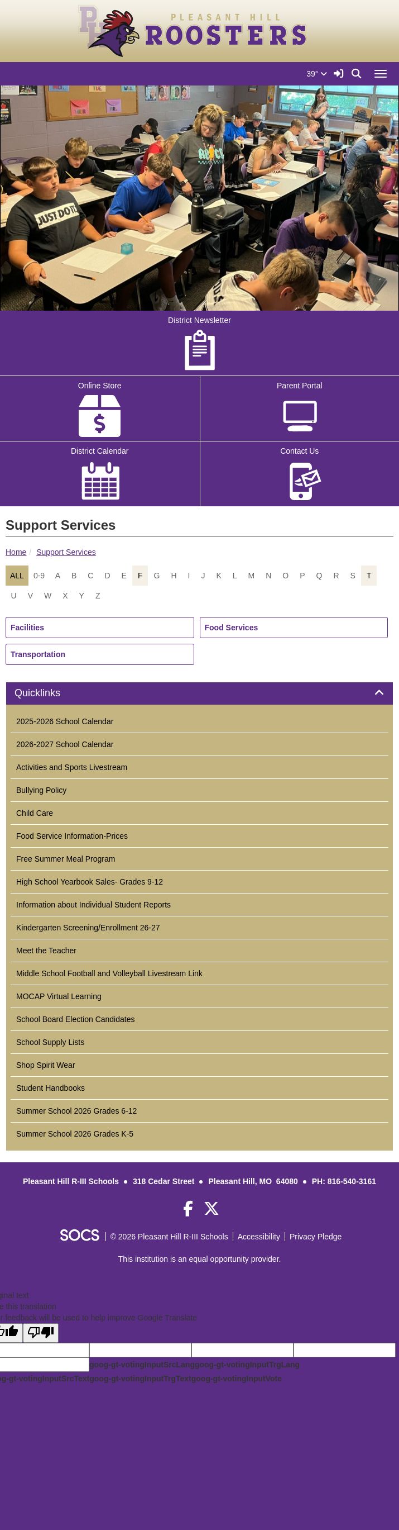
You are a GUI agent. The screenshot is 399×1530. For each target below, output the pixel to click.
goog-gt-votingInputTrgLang (247, 1364)
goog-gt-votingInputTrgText (140, 1378)
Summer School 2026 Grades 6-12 (76, 1110)
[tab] (199, 693)
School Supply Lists (50, 1042)
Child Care (34, 813)
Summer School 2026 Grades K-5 (74, 1133)
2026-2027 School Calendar (64, 744)
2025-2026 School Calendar (64, 721)
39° (316, 73)
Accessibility (259, 1236)
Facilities (27, 627)
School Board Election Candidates (75, 1019)
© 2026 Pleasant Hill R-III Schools (169, 1236)
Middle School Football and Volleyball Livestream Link (109, 973)
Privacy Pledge (316, 1236)
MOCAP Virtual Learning (59, 996)
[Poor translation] (41, 1333)
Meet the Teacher (46, 950)
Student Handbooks (50, 1088)
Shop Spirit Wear (45, 1065)
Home (16, 552)
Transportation (38, 654)
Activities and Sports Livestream (71, 767)
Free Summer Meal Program (65, 858)
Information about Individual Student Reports (93, 904)
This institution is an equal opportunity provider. (199, 1259)
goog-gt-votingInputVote (236, 1378)
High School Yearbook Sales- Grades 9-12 (89, 881)
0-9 (39, 575)
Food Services (231, 627)
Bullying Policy (41, 790)
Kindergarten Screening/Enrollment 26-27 (88, 927)
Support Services (66, 552)
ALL (17, 575)
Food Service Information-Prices (72, 835)
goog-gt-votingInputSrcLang (142, 1364)
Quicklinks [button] (50, 693)
